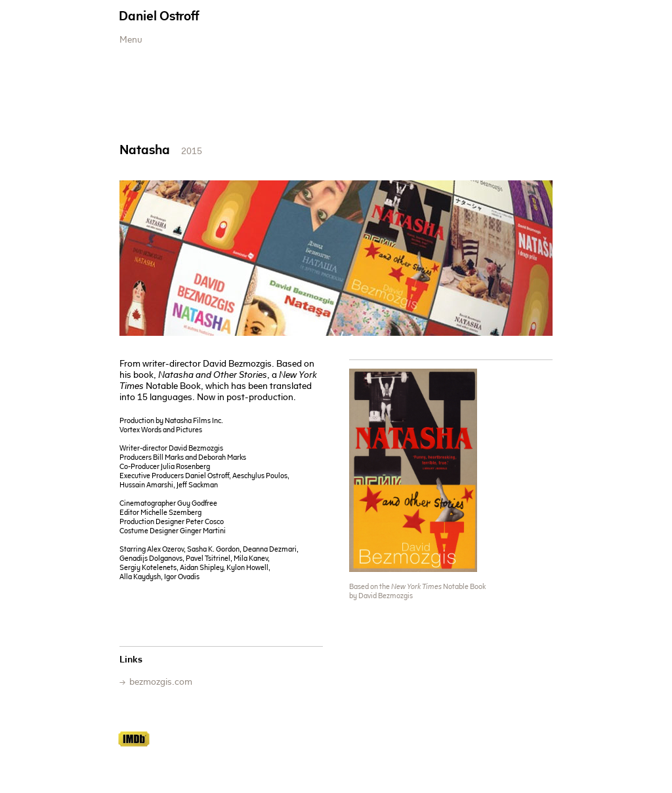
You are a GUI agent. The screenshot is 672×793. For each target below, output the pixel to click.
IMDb (133, 739)
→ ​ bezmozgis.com (155, 682)
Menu (130, 40)
